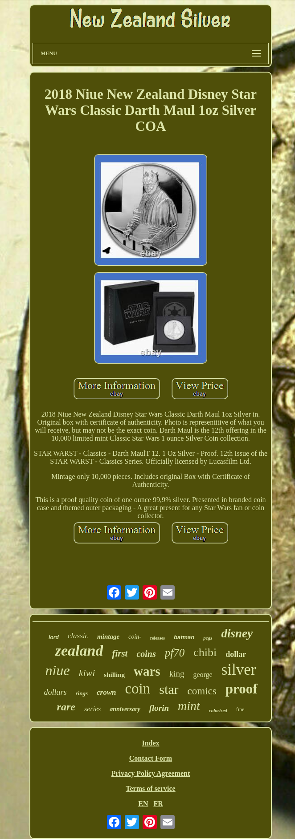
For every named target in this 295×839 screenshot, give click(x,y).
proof (241, 689)
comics (202, 691)
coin (137, 689)
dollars (55, 692)
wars (147, 671)
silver (238, 669)
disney (237, 633)
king (176, 673)
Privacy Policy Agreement (150, 773)
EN (143, 803)
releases (157, 638)
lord (54, 637)
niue (57, 670)
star (168, 689)
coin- (134, 636)
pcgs (207, 637)
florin (159, 708)
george (202, 674)
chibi (205, 652)
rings (82, 693)
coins (146, 654)
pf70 (174, 653)
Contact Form (150, 758)
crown (106, 692)
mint (189, 706)
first (119, 653)
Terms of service (150, 788)
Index (150, 743)
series (92, 709)
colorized (218, 710)
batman (184, 637)
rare (66, 707)
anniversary (125, 709)
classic (78, 636)
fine (240, 709)
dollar (235, 654)
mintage (108, 636)
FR (158, 803)
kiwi (87, 672)
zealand (79, 650)
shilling (114, 674)
